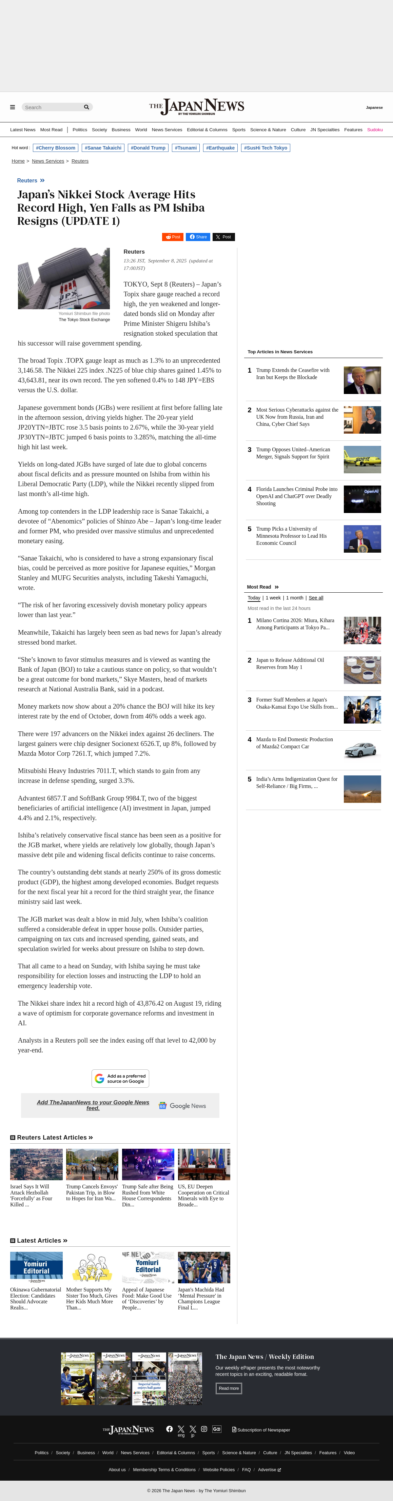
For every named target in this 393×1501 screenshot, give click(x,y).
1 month (294, 597)
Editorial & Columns (207, 129)
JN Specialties (324, 129)
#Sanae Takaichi (103, 148)
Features (353, 129)
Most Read (51, 129)
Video (349, 1452)
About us (117, 1469)
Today (254, 597)
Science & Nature (268, 129)
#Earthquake (220, 148)
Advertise (269, 1469)
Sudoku (375, 129)
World (141, 129)
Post (176, 237)
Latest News (23, 129)
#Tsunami (186, 148)
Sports (238, 129)
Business (121, 129)
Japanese (374, 107)
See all (316, 597)
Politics (80, 129)
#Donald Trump (148, 148)
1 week (273, 597)
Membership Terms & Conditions (164, 1469)
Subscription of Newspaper (261, 1430)
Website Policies (219, 1469)
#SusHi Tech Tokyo (265, 148)
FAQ (246, 1469)
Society (99, 129)
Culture (298, 129)
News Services (167, 129)
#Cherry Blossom (55, 148)
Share (201, 237)
